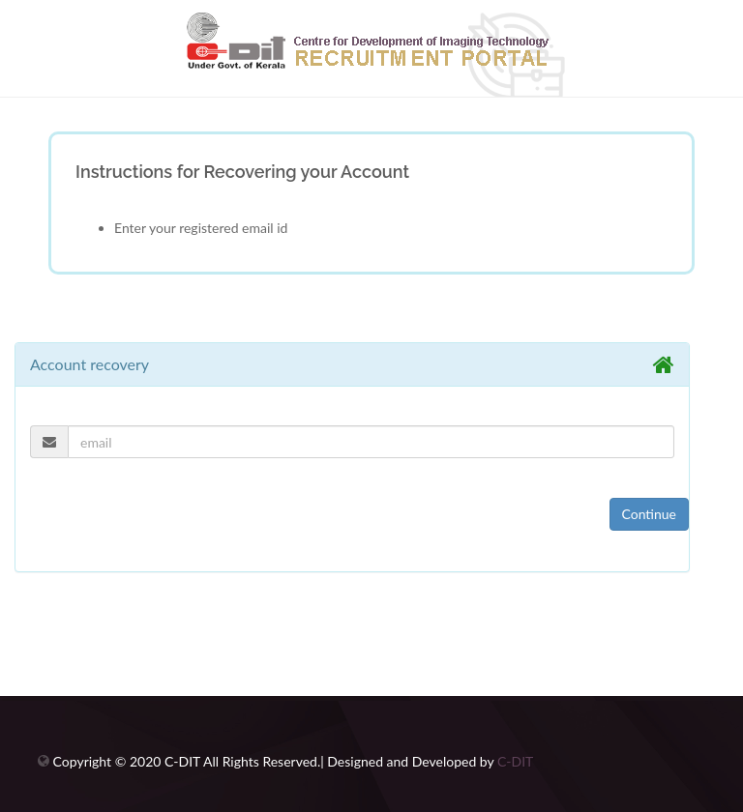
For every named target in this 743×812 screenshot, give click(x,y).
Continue (649, 514)
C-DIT (515, 761)
